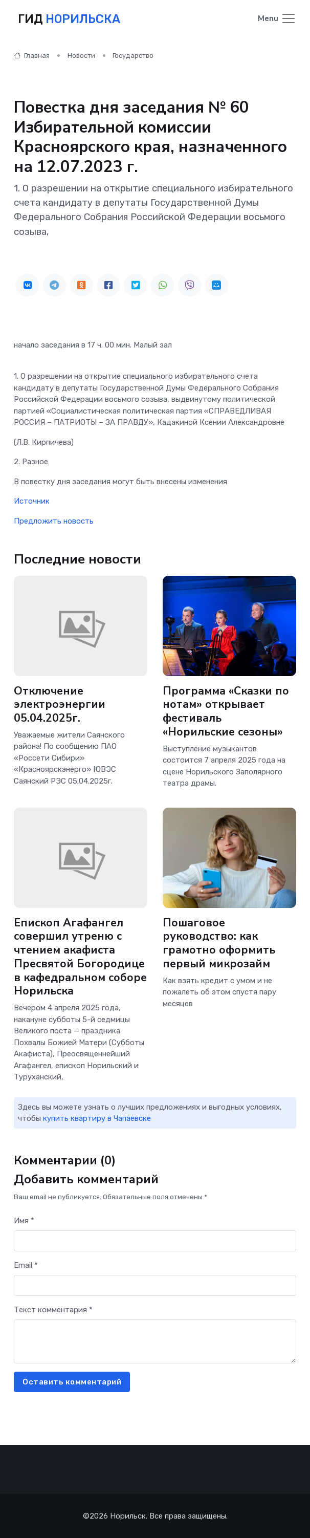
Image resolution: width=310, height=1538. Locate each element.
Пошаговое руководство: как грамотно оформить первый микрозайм (219, 943)
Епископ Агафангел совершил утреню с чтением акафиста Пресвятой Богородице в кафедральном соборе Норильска (80, 957)
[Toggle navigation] (277, 19)
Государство (133, 55)
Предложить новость (54, 521)
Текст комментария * (53, 1309)
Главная (32, 55)
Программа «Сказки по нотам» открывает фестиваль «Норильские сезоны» (226, 711)
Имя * (24, 1220)
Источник (32, 501)
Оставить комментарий (72, 1382)
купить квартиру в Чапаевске (97, 1118)
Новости (81, 55)
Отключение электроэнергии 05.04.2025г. (59, 704)
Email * (26, 1265)
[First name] (155, 1240)
